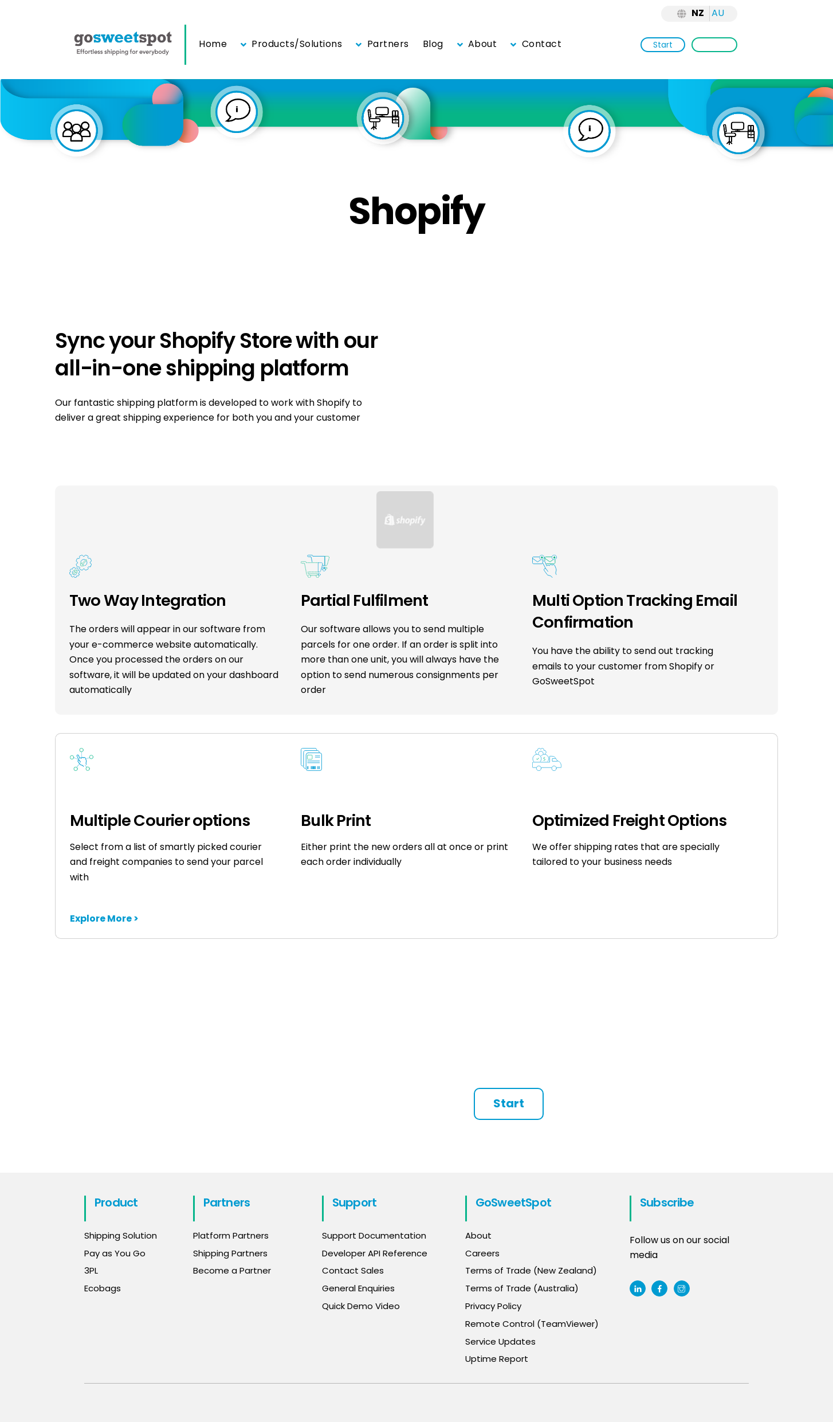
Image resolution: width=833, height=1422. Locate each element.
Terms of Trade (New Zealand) (531, 1270)
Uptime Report (496, 1359)
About (477, 43)
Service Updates (500, 1341)
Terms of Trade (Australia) (522, 1288)
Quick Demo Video (361, 1306)
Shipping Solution (120, 1235)
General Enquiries (359, 1288)
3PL (91, 1270)
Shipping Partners (230, 1253)
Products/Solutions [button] (291, 43)
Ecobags (102, 1288)
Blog (433, 43)
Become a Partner (232, 1270)
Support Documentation (374, 1235)
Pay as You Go (115, 1253)
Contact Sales (353, 1270)
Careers (482, 1253)
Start (663, 44)
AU (718, 12)
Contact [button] (535, 43)
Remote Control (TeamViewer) (532, 1324)
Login (714, 44)
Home (213, 43)
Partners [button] (382, 43)
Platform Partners (231, 1235)
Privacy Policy (493, 1306)
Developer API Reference (374, 1253)
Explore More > (104, 918)
